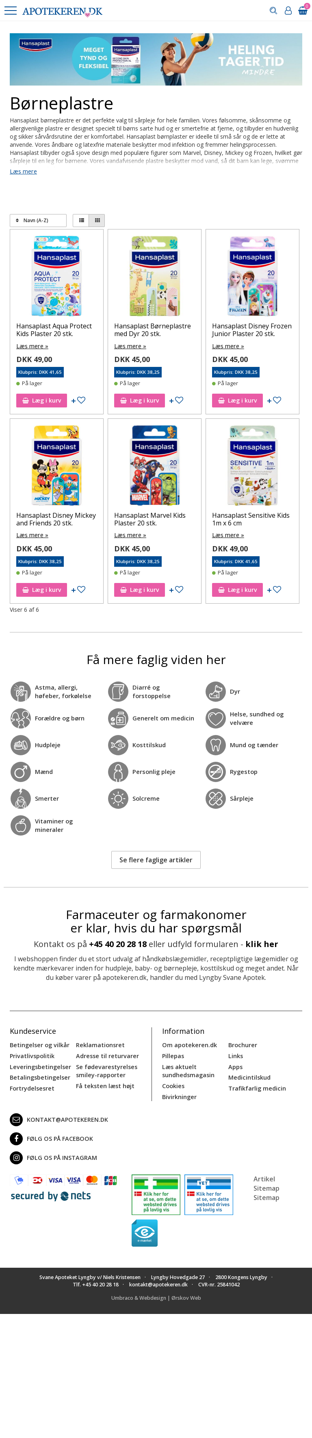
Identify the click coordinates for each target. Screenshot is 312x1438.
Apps (235, 1065)
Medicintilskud (249, 1076)
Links (235, 1055)
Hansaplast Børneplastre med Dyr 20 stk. (152, 329)
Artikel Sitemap (267, 1181)
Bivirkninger (179, 1094)
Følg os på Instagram (52, 1155)
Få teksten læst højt (105, 1084)
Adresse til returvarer (106, 1055)
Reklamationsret (100, 1044)
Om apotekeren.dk (188, 1044)
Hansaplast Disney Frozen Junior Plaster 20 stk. (252, 329)
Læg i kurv (41, 400)
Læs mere (23, 171)
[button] (10, 10)
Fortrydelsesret (31, 1086)
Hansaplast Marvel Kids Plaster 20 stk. (150, 518)
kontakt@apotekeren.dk (58, 1117)
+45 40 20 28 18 (118, 943)
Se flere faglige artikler (156, 859)
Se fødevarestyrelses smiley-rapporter (105, 1069)
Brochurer (242, 1044)
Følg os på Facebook (50, 1136)
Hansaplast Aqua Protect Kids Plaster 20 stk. (54, 329)
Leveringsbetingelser (39, 1065)
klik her (261, 943)
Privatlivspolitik (32, 1055)
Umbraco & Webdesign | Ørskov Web (156, 1295)
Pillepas (173, 1055)
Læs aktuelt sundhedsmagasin (188, 1069)
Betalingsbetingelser (39, 1076)
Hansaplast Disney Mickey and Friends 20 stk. (56, 518)
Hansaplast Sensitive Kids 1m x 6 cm (251, 518)
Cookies (173, 1084)
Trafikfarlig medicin (256, 1086)
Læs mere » (32, 345)
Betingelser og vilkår (39, 1044)
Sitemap (267, 1195)
